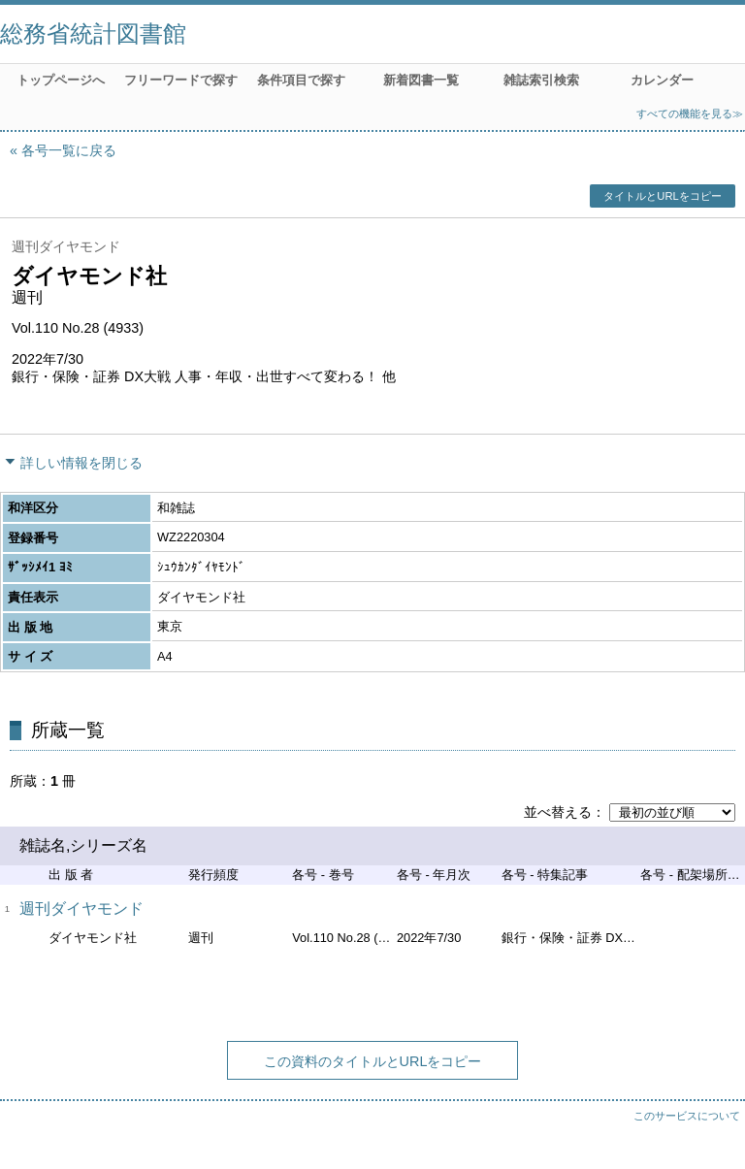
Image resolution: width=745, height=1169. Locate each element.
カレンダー (662, 80)
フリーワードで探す (181, 80)
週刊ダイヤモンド (81, 908)
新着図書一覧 (421, 80)
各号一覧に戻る (68, 150)
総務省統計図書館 (93, 33)
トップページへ (60, 80)
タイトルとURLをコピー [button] (662, 196)
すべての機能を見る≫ (689, 113)
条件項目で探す (301, 80)
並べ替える (558, 812)
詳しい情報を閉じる (81, 463)
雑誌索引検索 (541, 80)
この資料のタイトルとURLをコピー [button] (373, 1061)
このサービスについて (686, 1115)
